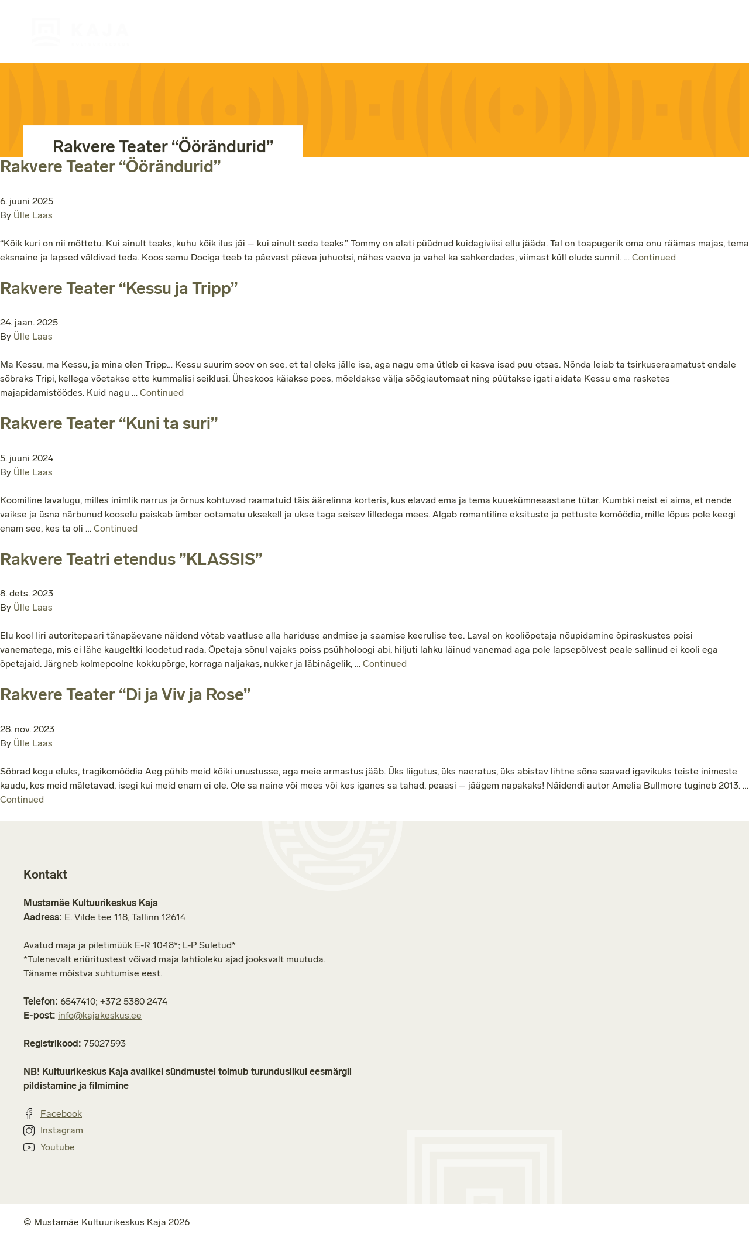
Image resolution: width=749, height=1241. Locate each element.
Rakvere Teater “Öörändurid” (110, 166)
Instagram (53, 1130)
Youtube (49, 1147)
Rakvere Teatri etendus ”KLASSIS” (131, 559)
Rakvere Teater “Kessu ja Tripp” (119, 288)
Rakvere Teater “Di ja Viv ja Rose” (125, 694)
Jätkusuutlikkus (613, 31)
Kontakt (710, 31)
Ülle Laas (33, 215)
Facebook (52, 1114)
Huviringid (339, 31)
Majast (520, 31)
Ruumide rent (434, 31)
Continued (654, 257)
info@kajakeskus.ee (100, 1015)
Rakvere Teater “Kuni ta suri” (109, 423)
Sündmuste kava (237, 31)
